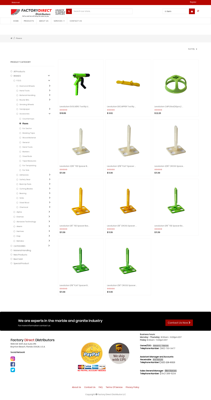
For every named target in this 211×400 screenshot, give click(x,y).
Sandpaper (25, 109)
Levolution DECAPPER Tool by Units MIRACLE (122, 107)
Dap (18, 236)
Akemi (19, 226)
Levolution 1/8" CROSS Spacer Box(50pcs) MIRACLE (122, 226)
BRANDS (17, 75)
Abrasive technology (26, 221)
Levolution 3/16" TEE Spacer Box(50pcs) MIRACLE (74, 166)
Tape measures (29, 161)
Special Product (21, 263)
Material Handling (27, 95)
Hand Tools (25, 90)
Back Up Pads (25, 184)
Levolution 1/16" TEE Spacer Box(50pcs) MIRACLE (169, 226)
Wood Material (29, 137)
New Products (20, 254)
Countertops (28, 119)
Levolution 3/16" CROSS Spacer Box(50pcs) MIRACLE (169, 166)
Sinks (22, 198)
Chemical (24, 207)
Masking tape (28, 133)
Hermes (20, 231)
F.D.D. (19, 80)
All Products (19, 71)
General (25, 142)
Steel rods (27, 156)
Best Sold (18, 259)
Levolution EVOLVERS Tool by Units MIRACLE (74, 107)
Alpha (19, 212)
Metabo (20, 241)
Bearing (23, 193)
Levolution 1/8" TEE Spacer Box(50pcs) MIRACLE (74, 226)
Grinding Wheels (27, 104)
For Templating (29, 165)
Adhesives (24, 175)
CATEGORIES (19, 246)
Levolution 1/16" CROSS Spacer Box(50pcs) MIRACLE (122, 285)
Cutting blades (26, 189)
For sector (27, 128)
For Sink (25, 170)
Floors (19, 38)
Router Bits (24, 100)
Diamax (20, 217)
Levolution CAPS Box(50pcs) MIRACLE (169, 107)
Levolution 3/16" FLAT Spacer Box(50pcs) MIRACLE (122, 166)
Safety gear (25, 179)
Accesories (24, 114)
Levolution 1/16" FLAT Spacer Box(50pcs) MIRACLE (74, 285)
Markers (25, 151)
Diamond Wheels (27, 86)
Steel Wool (24, 202)
